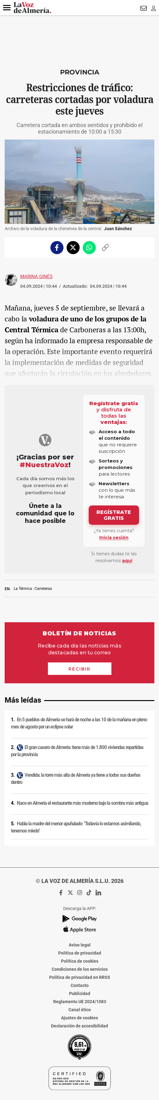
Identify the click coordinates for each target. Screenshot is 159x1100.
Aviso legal (80, 944)
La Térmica (23, 588)
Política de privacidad (79, 953)
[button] (7, 8)
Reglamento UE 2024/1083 (79, 1001)
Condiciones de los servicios (80, 969)
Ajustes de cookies (79, 1017)
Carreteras (43, 588)
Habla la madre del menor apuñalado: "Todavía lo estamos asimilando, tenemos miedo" (76, 827)
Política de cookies (79, 961)
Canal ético (79, 1009)
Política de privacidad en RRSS (79, 977)
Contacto (80, 985)
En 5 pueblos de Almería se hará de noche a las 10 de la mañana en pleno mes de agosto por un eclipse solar (79, 723)
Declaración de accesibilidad (79, 1025)
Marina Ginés (36, 276)
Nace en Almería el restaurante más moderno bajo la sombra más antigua (82, 803)
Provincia (79, 72)
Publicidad (79, 993)
